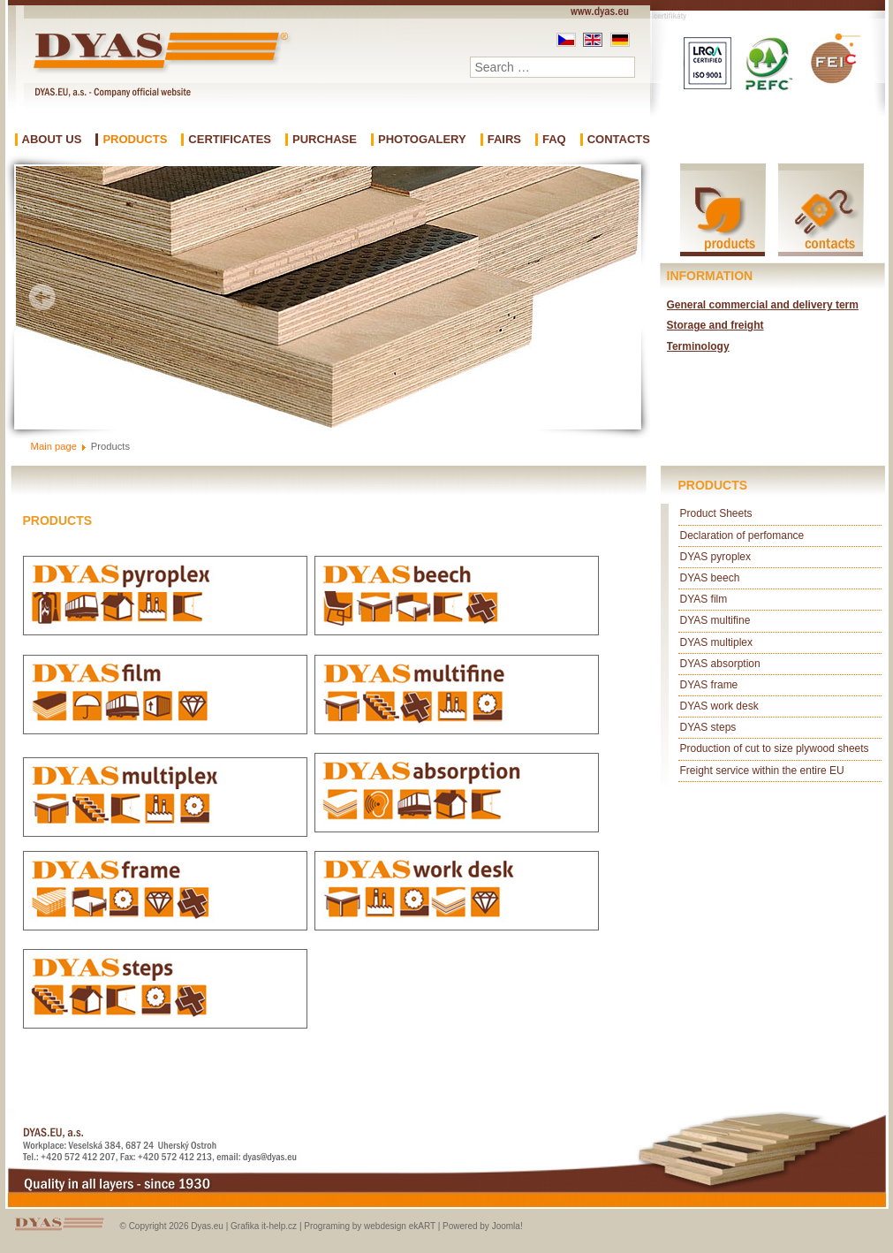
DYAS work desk (719, 706)
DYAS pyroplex (715, 557)
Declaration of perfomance (742, 535)
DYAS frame (709, 685)
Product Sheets (716, 513)
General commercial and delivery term (763, 305)
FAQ (554, 139)
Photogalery (422, 139)
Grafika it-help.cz (264, 1226)
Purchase (324, 139)
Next (613, 297)
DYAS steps (708, 727)
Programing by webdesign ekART (369, 1226)
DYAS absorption (720, 663)
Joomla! (507, 1226)
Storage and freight (715, 325)
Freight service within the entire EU (762, 770)
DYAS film (704, 599)
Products (134, 139)
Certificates (229, 139)
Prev (42, 297)
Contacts (618, 139)
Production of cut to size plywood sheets (774, 748)
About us (52, 139)
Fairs (504, 139)
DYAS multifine (715, 620)
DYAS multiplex (716, 642)
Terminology (698, 346)
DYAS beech (710, 578)
